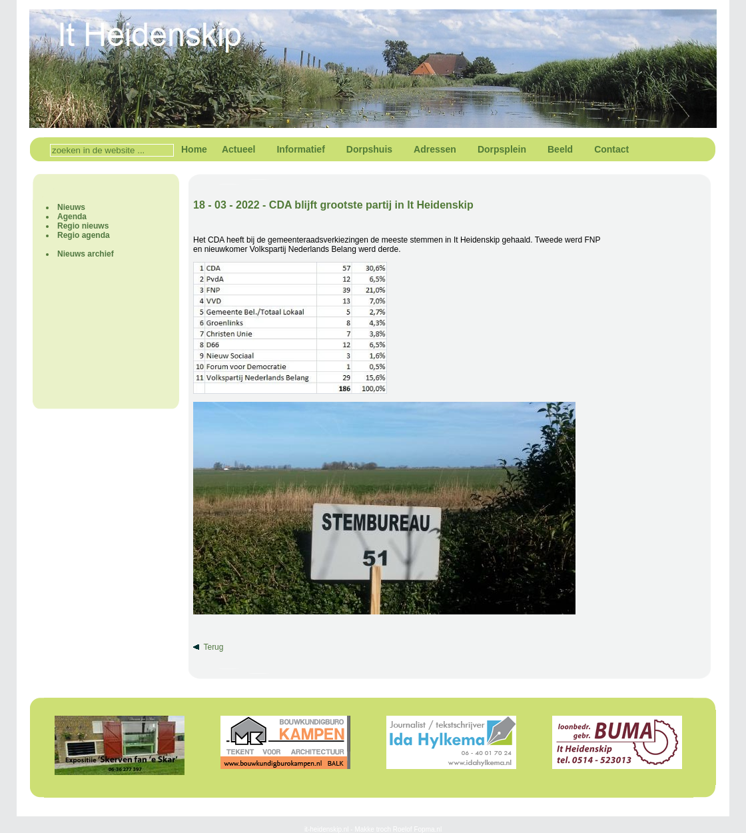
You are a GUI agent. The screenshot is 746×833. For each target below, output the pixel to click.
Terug (213, 647)
